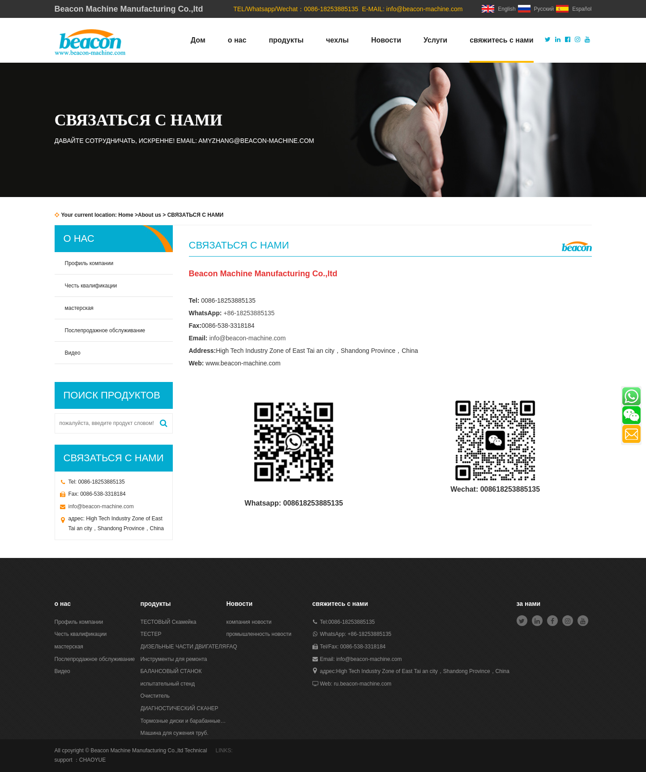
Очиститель (155, 696)
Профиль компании (89, 263)
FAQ (232, 646)
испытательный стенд (168, 684)
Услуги (435, 40)
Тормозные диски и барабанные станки (184, 721)
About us (149, 215)
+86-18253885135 (248, 313)
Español (573, 9)
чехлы (337, 40)
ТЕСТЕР (151, 634)
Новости (386, 40)
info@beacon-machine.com (424, 9)
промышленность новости (259, 634)
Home (125, 215)
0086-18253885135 (351, 622)
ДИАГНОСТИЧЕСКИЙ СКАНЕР (179, 708)
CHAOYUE (92, 760)
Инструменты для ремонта (174, 659)
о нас (237, 40)
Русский (536, 9)
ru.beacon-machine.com (363, 684)
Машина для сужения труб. (175, 733)
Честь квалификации (91, 286)
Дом (198, 40)
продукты (286, 40)
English (498, 9)
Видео (73, 353)
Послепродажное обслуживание (105, 330)
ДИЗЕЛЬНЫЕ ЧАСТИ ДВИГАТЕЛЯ (183, 646)
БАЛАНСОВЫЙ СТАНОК (171, 671)
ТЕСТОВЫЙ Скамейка (169, 622)
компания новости (249, 622)
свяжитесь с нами (501, 40)
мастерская (79, 308)
